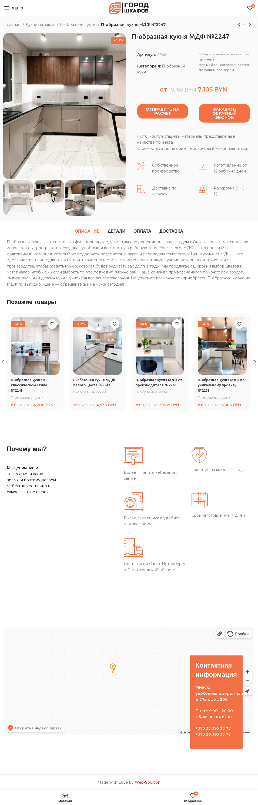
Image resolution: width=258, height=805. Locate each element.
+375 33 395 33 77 (213, 728)
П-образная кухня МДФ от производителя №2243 (158, 385)
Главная (13, 24)
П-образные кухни (78, 24)
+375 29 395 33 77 (213, 734)
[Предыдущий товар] (239, 25)
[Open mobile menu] (13, 8)
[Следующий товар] (250, 25)
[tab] (87, 231)
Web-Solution (147, 782)
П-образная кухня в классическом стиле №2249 (30, 385)
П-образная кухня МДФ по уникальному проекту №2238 (221, 385)
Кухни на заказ (40, 24)
